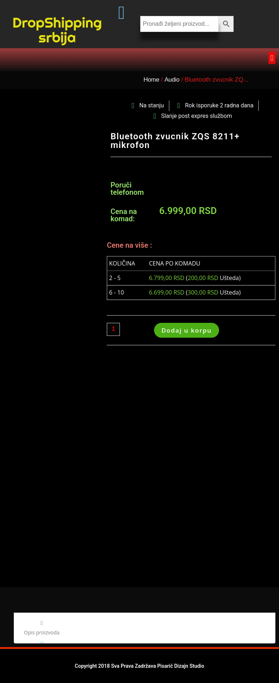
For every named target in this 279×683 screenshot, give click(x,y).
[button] (271, 58)
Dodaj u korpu (186, 330)
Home (151, 79)
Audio (173, 79)
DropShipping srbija (57, 29)
